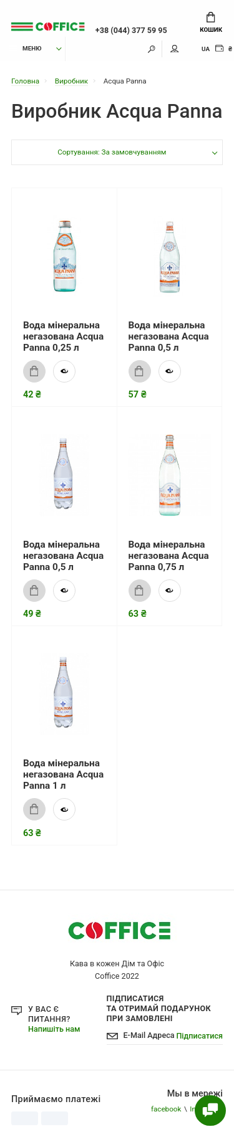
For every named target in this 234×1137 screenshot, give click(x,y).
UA (206, 48)
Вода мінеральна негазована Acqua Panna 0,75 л (169, 556)
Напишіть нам (54, 1029)
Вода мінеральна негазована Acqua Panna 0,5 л (169, 336)
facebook (166, 1109)
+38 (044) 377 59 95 (131, 30)
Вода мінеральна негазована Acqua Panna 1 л (63, 774)
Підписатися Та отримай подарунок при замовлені (159, 1008)
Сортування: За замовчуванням (111, 152)
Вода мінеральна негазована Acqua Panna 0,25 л (63, 336)
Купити (30, 371)
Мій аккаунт (174, 49)
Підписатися (199, 1035)
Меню (25, 48)
